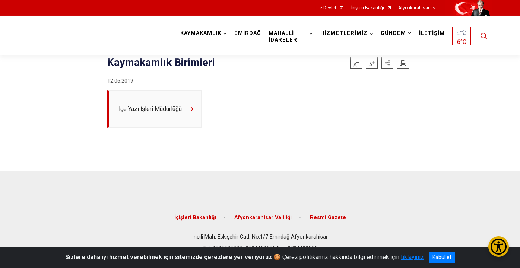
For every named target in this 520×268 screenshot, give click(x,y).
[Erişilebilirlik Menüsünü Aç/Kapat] (498, 246)
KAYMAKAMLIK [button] (202, 33)
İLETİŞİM (431, 33)
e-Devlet (328, 8)
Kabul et (441, 257)
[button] (387, 63)
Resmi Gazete (328, 213)
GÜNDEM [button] (392, 33)
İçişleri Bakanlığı (367, 8)
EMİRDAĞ (249, 33)
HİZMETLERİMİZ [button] (343, 33)
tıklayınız (412, 257)
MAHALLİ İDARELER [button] (284, 36)
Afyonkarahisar (413, 8)
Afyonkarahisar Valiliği (263, 213)
